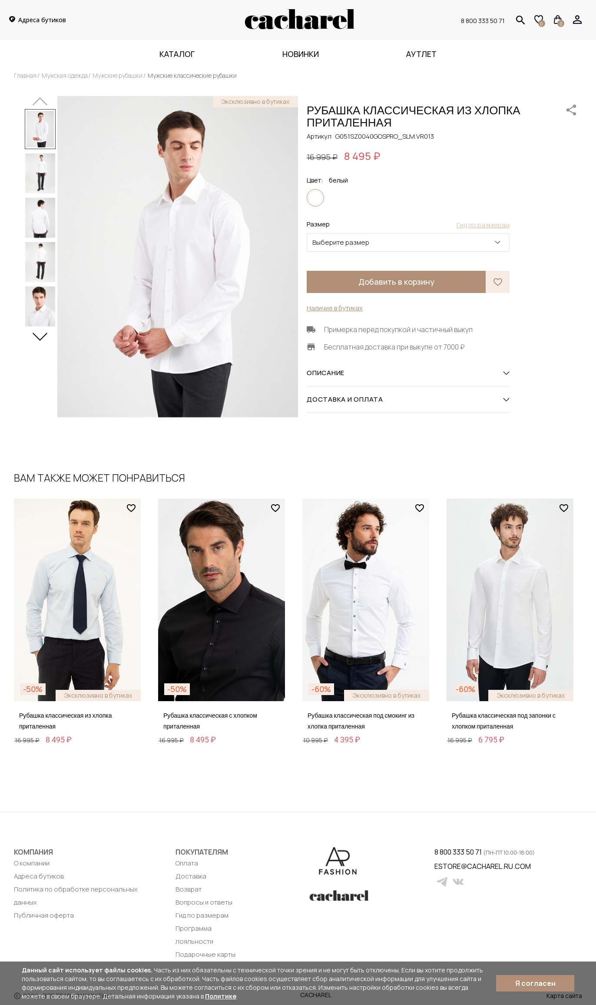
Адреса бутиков (39, 876)
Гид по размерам (201, 915)
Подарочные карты (205, 954)
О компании (32, 863)
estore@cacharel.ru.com (439, 866)
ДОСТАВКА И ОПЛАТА (408, 399)
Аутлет (421, 54)
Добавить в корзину (396, 281)
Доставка (190, 876)
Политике (220, 996)
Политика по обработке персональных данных (76, 896)
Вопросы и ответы (203, 902)
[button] (40, 333)
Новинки (300, 54)
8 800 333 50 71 (483, 20)
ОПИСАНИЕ (408, 373)
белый (315, 197)
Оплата (186, 863)
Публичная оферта (44, 915)
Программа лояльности (194, 935)
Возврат (188, 889)
